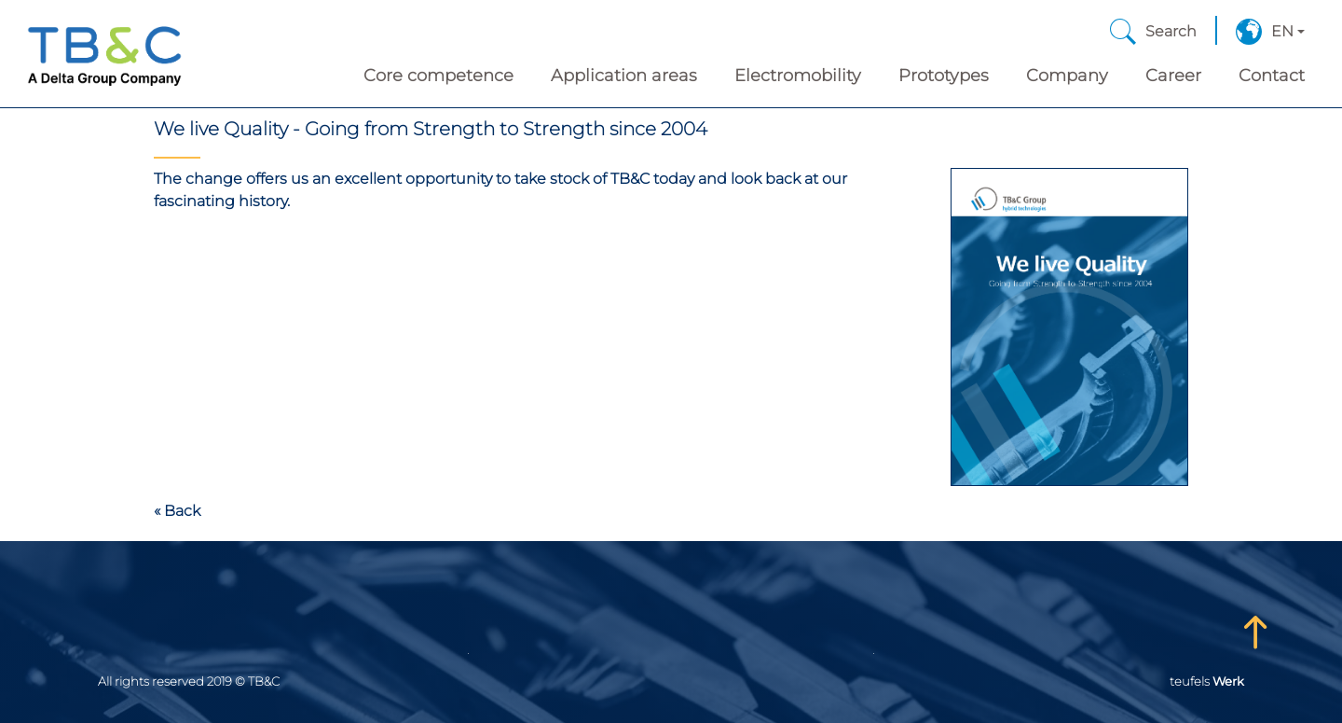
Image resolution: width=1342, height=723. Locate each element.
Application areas (624, 75)
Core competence (438, 75)
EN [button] (1282, 31)
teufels (1207, 681)
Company (1067, 75)
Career (1173, 75)
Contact (1272, 75)
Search (1171, 31)
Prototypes (943, 75)
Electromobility (797, 75)
